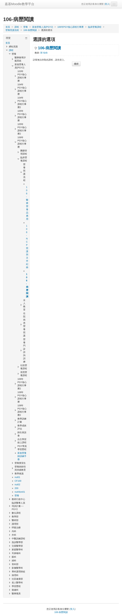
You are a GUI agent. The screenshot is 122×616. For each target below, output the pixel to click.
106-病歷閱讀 (49, 48)
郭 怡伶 (44, 52)
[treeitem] (16, 42)
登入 (107, 4)
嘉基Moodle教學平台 (19, 4)
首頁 (8, 43)
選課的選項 (46, 30)
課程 (11, 50)
